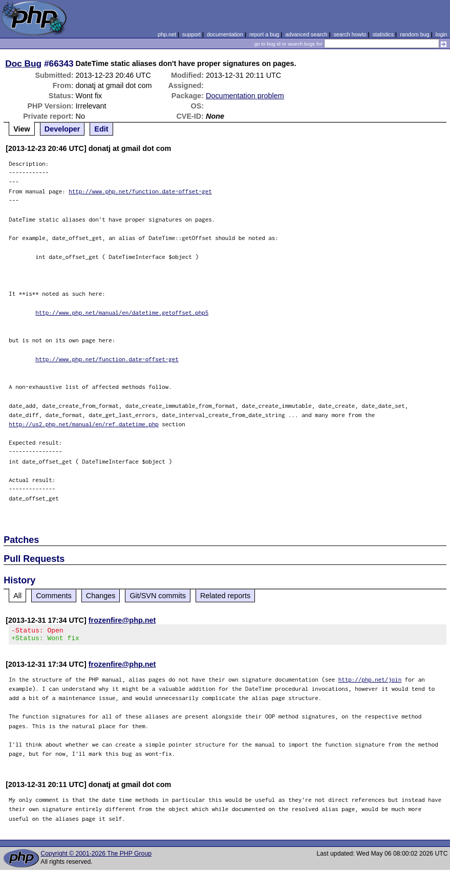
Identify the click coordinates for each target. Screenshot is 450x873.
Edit (101, 129)
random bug (415, 34)
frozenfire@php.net (122, 620)
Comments (54, 596)
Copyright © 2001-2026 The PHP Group (96, 856)
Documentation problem (245, 96)
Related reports (225, 596)
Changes (101, 596)
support (191, 34)
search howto (349, 34)
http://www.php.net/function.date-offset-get (140, 191)
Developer (62, 129)
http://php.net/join (370, 682)
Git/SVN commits (158, 596)
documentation (225, 34)
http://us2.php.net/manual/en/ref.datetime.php (84, 424)
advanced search (306, 34)
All (17, 596)
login (441, 34)
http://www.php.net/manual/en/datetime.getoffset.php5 (121, 312)
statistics (383, 34)
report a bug (264, 34)
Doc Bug (23, 63)
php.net (167, 34)
